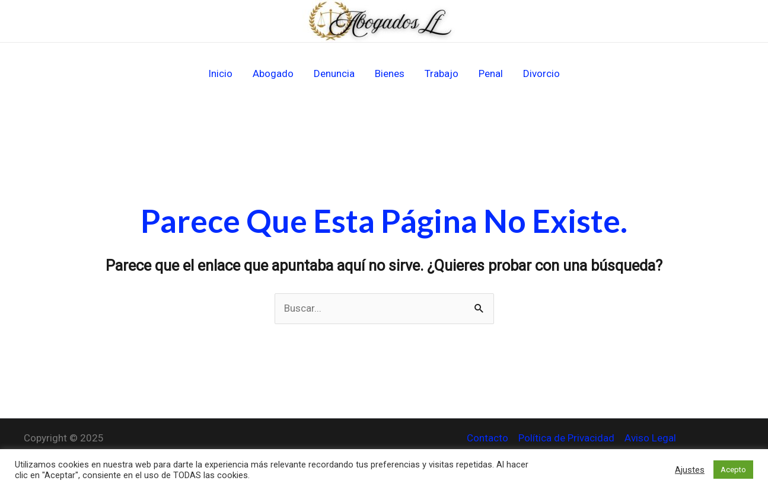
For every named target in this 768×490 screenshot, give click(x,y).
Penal (491, 73)
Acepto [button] (733, 469)
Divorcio (541, 73)
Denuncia (334, 73)
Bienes (389, 73)
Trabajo (441, 73)
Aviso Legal (650, 438)
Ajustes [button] (690, 470)
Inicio (220, 73)
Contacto (487, 438)
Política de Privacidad (566, 438)
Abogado (273, 73)
